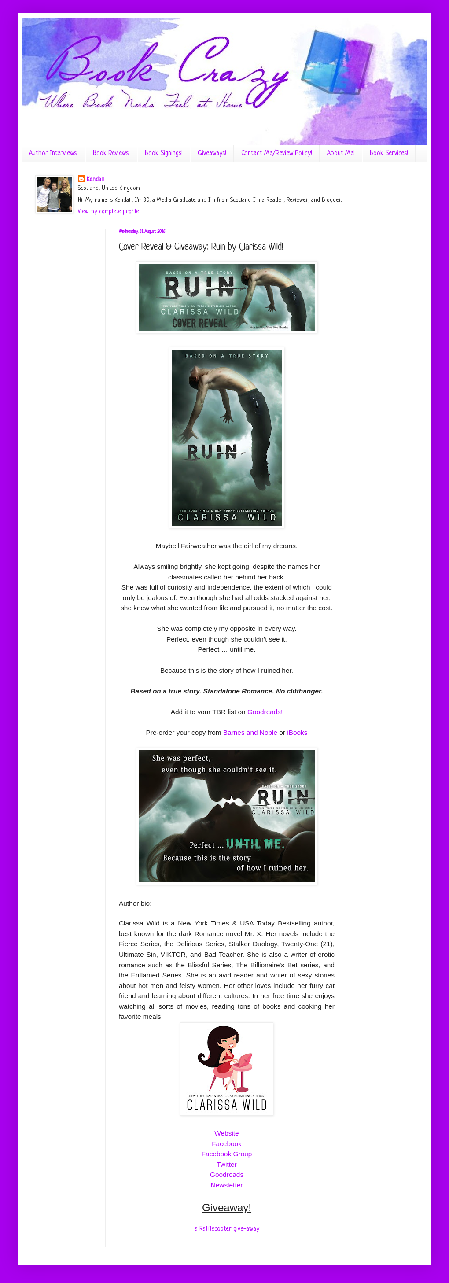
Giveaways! (212, 153)
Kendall (95, 179)
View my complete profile (108, 211)
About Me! (341, 153)
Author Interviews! (53, 153)
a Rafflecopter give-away (227, 1228)
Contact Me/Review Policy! (276, 153)
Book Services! (389, 153)
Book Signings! (164, 153)
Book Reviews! (111, 153)
